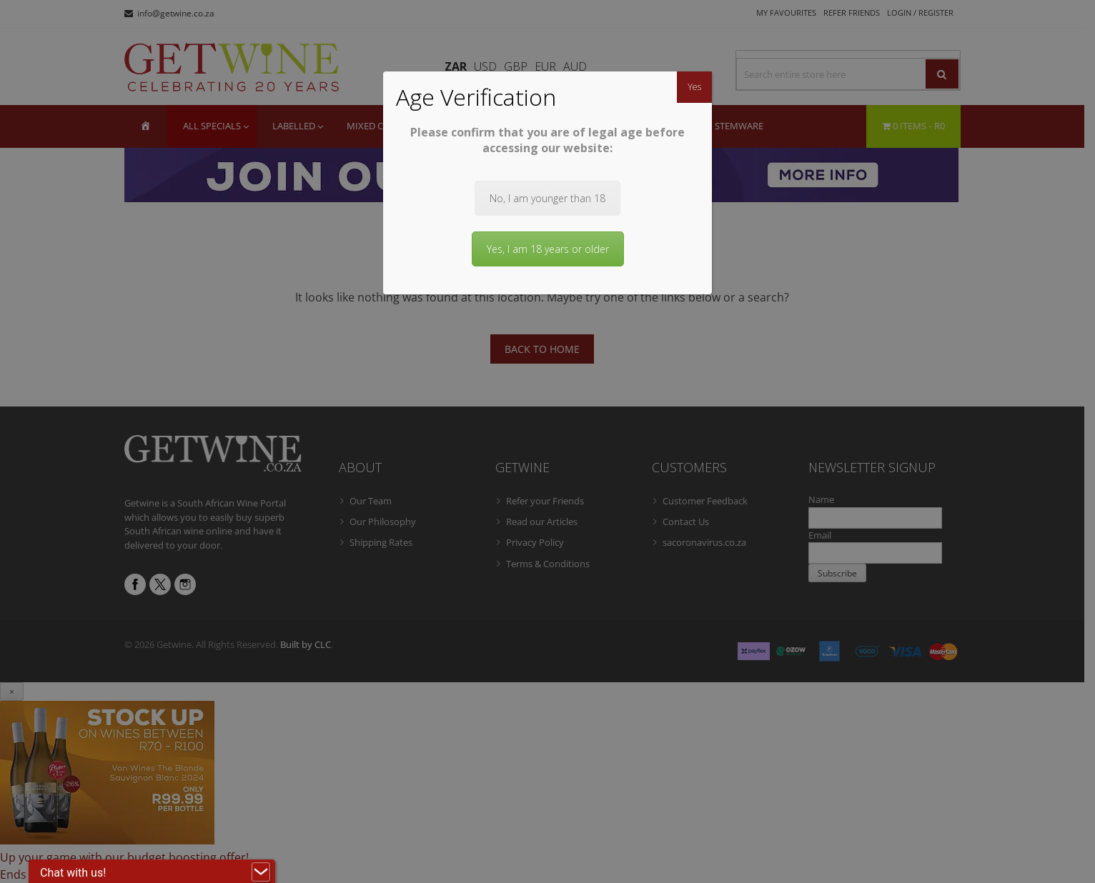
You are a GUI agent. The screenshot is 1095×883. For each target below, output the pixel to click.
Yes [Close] (694, 87)
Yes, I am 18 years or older (548, 249)
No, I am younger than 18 (547, 198)
